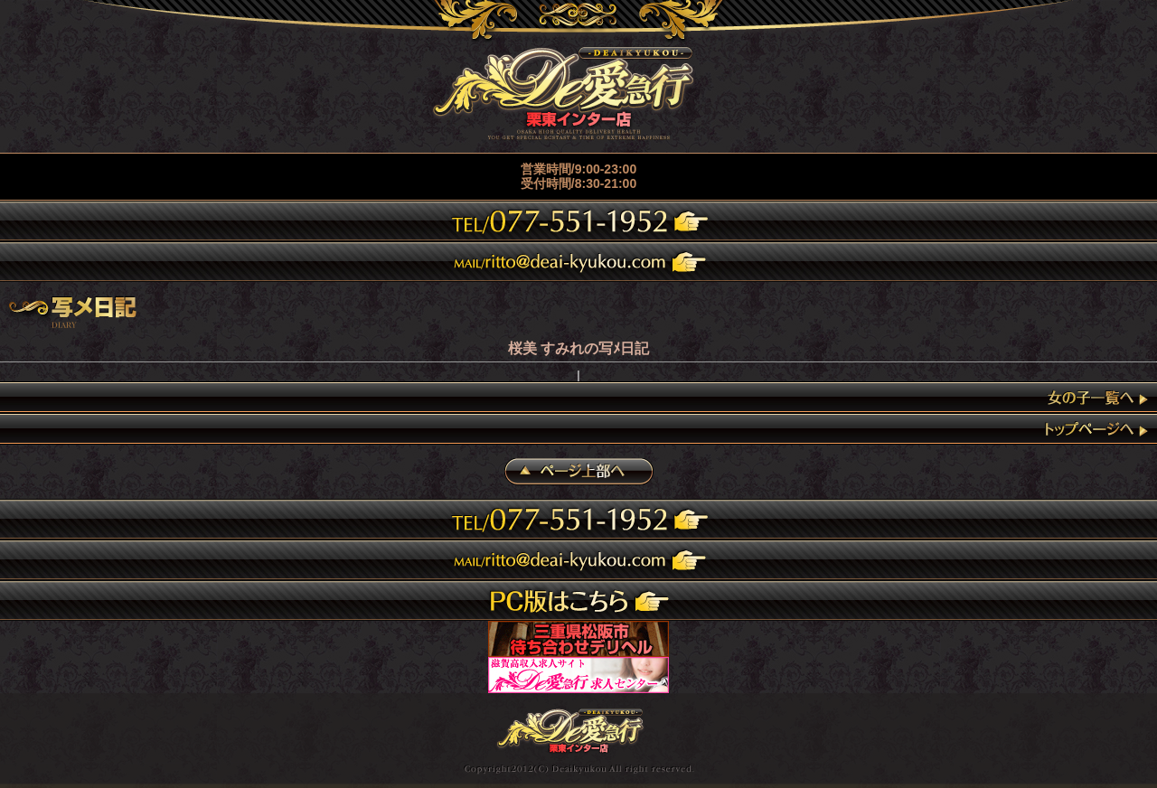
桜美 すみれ (546, 348)
